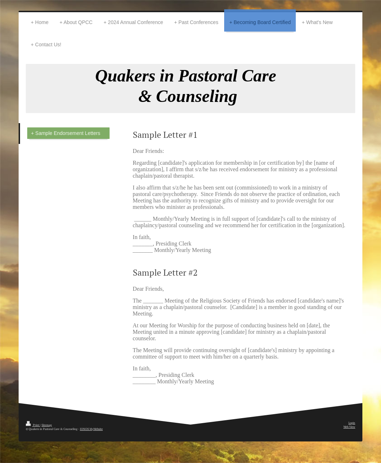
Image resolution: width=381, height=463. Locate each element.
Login (351, 423)
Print (33, 425)
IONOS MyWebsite (91, 429)
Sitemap (47, 425)
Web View (349, 427)
